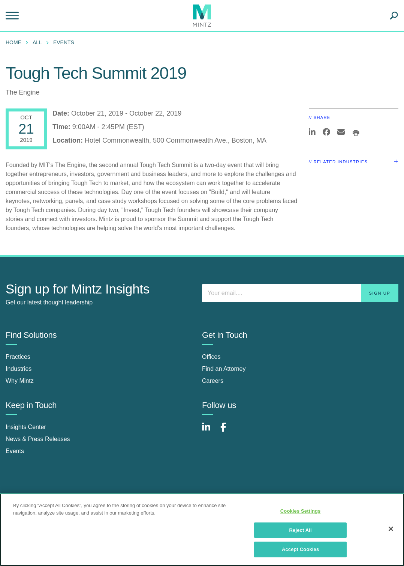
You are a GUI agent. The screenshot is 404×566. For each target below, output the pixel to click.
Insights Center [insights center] (26, 427)
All (37, 42)
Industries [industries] (18, 369)
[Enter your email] (300, 293)
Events (63, 42)
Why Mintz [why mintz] (20, 381)
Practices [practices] (18, 357)
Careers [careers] (212, 381)
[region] (202, 529)
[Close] (391, 529)
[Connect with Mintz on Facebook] (227, 431)
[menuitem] (15, 42)
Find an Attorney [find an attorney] (224, 369)
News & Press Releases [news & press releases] (38, 439)
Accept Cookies (300, 549)
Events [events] (15, 451)
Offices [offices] (211, 357)
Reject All (300, 530)
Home (13, 42)
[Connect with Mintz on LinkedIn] (209, 431)
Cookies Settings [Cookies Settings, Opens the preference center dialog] (300, 511)
